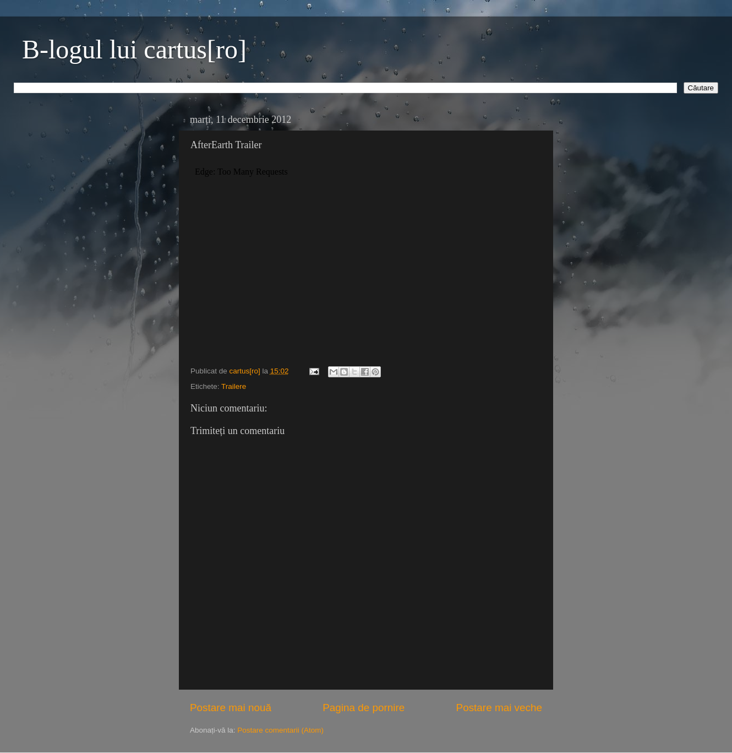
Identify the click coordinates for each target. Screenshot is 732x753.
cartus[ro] (246, 371)
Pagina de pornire (364, 707)
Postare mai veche (499, 707)
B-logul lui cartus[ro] (134, 49)
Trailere (233, 386)
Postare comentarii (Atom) (280, 730)
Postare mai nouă (230, 707)
